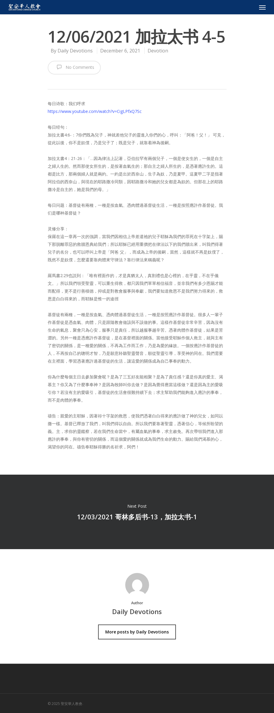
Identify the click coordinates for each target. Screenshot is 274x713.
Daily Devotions (75, 50)
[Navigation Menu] (262, 7)
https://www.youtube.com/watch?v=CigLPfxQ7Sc (95, 111)
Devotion (158, 50)
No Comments (74, 67)
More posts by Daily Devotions (137, 632)
